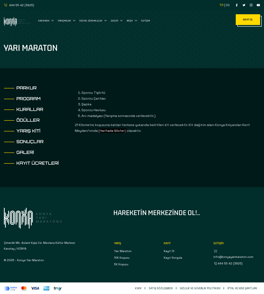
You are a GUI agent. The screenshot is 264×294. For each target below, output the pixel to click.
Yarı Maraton (123, 251)
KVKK (138, 288)
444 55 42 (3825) (19, 5)
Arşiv (130, 20)
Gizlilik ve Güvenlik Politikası (200, 288)
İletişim (145, 20)
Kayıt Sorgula (173, 257)
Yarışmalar (65, 20)
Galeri (115, 20)
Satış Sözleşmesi (161, 288)
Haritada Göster (112, 131)
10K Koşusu (122, 257)
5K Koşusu (121, 264)
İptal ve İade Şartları (242, 288)
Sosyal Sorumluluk (91, 20)
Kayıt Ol (169, 251)
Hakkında (44, 20)
